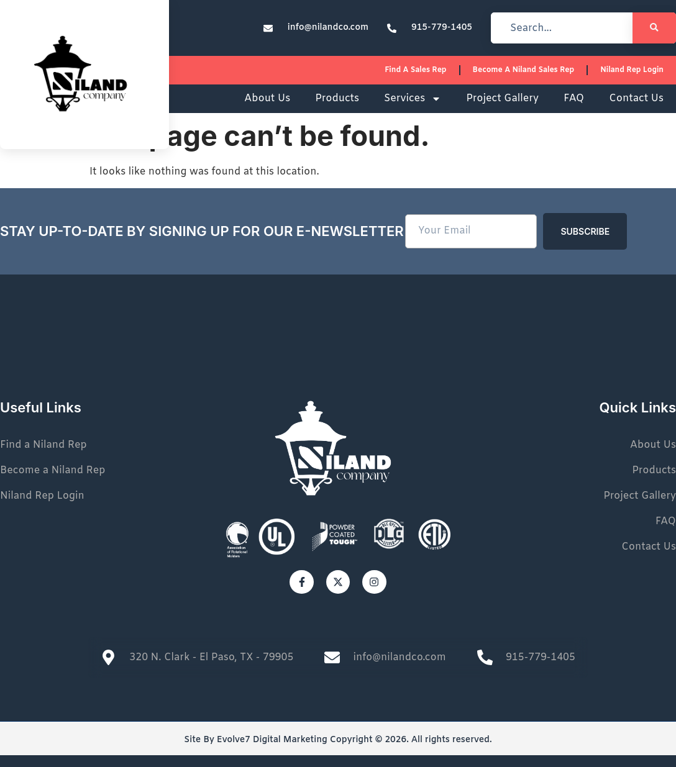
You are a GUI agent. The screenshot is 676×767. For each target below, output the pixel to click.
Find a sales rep (415, 70)
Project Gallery (502, 98)
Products (337, 98)
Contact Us (636, 98)
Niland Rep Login (632, 70)
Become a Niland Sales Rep (524, 70)
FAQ (574, 98)
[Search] (654, 27)
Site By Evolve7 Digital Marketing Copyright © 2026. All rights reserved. (337, 740)
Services (412, 99)
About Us (267, 98)
